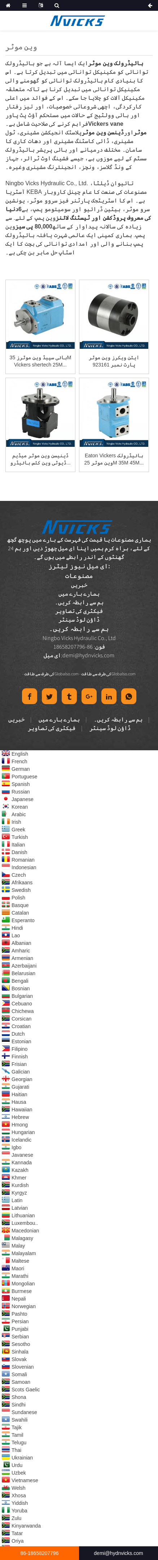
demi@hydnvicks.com (88, 655)
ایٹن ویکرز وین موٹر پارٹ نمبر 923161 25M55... (114, 361)
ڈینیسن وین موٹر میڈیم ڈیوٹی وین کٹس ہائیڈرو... (40, 459)
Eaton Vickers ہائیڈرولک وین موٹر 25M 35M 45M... (114, 459)
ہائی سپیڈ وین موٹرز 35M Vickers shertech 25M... (40, 361)
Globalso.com (66, 673)
